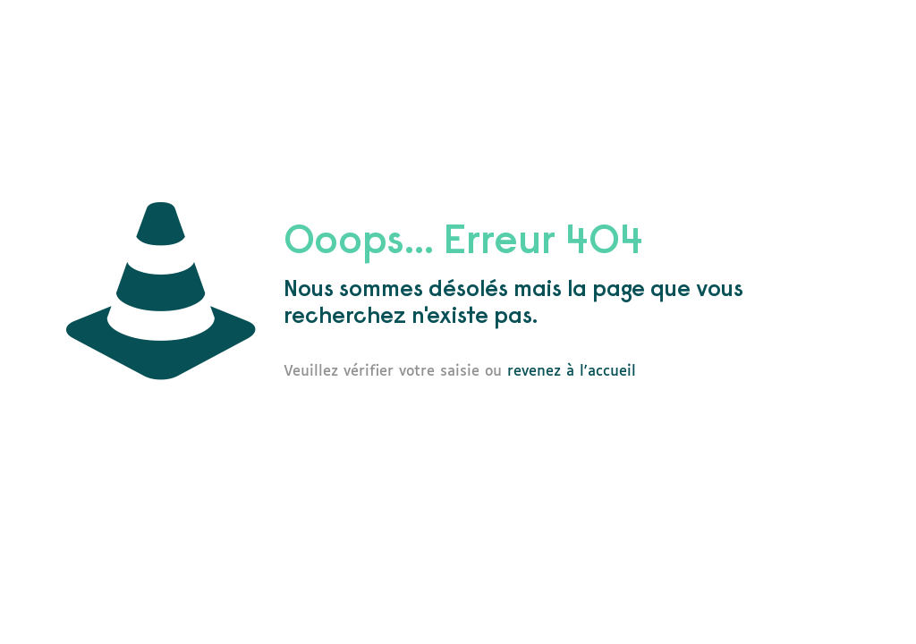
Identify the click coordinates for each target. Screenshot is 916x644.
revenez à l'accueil (571, 371)
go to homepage (728, 370)
